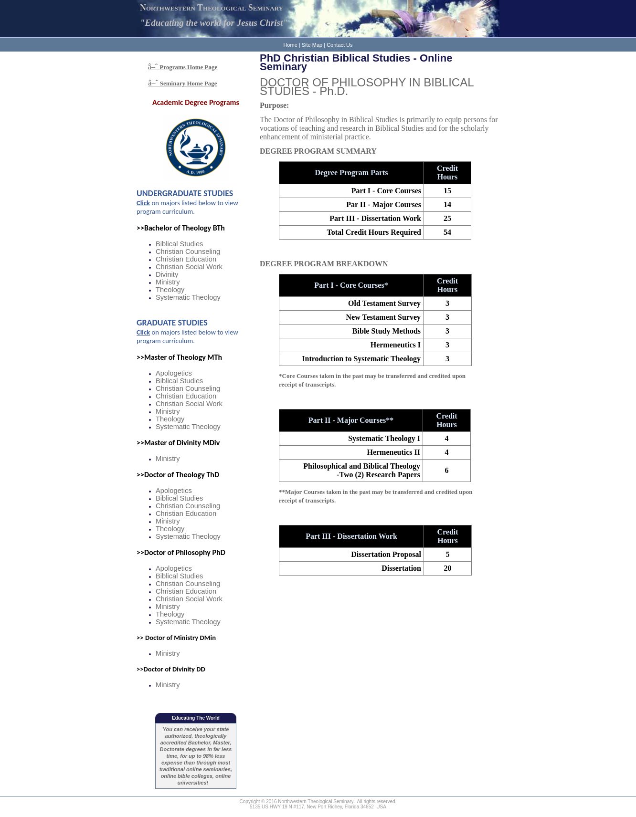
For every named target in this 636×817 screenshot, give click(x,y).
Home (290, 45)
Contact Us (339, 45)
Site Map (312, 45)
